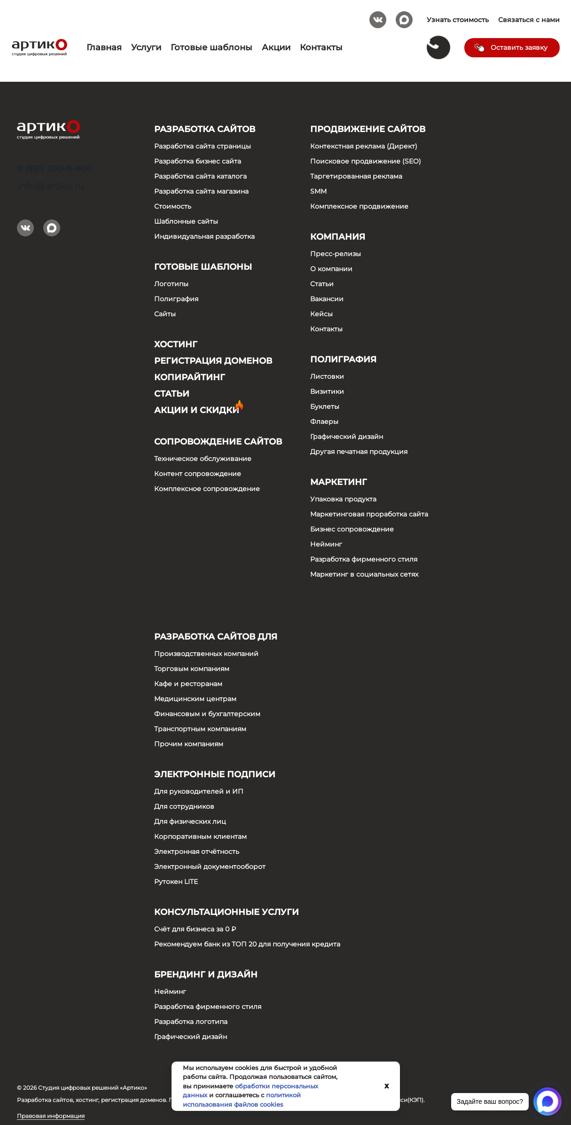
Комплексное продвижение (359, 206)
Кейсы (321, 314)
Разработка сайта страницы (202, 146)
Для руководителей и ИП (198, 791)
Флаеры (324, 421)
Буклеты (324, 406)
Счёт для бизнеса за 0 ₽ (195, 929)
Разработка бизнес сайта (197, 161)
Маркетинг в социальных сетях (364, 574)
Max (404, 16)
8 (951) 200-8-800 (54, 169)
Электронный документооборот (210, 866)
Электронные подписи (214, 774)
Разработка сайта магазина (201, 191)
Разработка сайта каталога (200, 176)
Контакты (321, 47)
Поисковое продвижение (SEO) (365, 161)
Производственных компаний (206, 653)
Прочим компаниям (188, 744)
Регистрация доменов (213, 361)
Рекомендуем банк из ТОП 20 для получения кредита (247, 944)
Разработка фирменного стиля (363, 559)
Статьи (171, 394)
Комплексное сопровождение (207, 488)
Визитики (327, 391)
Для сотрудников (184, 806)
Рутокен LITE (176, 881)
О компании (331, 269)
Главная (104, 47)
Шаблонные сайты (186, 221)
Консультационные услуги (226, 912)
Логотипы (171, 284)
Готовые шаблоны (211, 47)
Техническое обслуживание (202, 458)
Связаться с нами (529, 20)
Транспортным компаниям (200, 729)
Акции (276, 47)
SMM (318, 191)
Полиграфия (176, 299)
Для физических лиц (190, 821)
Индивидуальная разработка (204, 236)
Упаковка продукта (343, 499)
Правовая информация (51, 1115)
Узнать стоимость (458, 20)
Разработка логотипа (190, 1021)
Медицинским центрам (195, 699)
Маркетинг (338, 482)
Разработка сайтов (204, 129)
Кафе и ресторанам (188, 684)
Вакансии (327, 299)
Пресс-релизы (335, 254)
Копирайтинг (189, 377)
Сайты (165, 314)
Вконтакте (378, 16)
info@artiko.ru (50, 186)
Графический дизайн (346, 436)
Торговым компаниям (191, 668)
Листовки (327, 376)
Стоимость (172, 206)
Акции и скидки (196, 410)
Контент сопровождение (197, 473)
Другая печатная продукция (358, 451)
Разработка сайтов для (215, 637)
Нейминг (326, 544)
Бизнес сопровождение (352, 529)
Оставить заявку (519, 47)
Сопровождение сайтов (218, 442)
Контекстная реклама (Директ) (363, 146)
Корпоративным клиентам (200, 836)
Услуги (146, 47)
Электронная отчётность (196, 851)
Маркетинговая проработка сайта (369, 514)
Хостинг (175, 344)
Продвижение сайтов (367, 129)
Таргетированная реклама (356, 176)
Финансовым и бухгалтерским (207, 714)
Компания (337, 237)
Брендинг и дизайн (206, 974)
